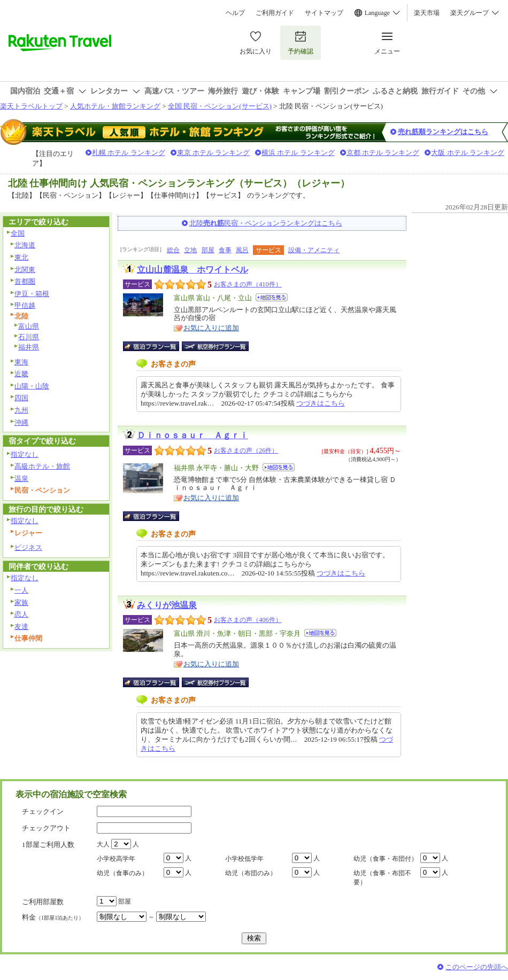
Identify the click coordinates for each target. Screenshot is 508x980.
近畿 (21, 374)
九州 (21, 410)
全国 (18, 233)
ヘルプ (235, 13)
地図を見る (272, 297)
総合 (173, 250)
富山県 (28, 326)
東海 (21, 362)
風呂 (242, 250)
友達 (21, 627)
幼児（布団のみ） (250, 873)
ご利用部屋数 (43, 902)
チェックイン (43, 811)
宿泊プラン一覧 (156, 346)
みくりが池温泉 (167, 605)
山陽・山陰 (31, 386)
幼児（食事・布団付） (385, 858)
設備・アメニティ (314, 250)
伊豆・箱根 (31, 294)
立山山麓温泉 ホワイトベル (192, 269)
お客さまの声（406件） (248, 620)
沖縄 (21, 422)
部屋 (208, 250)
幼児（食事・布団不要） (382, 877)
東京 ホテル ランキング (213, 153)
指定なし (25, 454)
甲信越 (24, 305)
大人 (103, 844)
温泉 (21, 479)
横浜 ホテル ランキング (298, 153)
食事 (225, 250)
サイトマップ (324, 13)
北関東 (24, 270)
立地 (190, 250)
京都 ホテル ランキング (383, 153)
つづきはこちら (320, 403)
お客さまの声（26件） (246, 450)
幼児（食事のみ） (122, 873)
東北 (21, 257)
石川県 (28, 337)
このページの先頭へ (476, 967)
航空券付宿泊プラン (215, 346)
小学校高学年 (116, 858)
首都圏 (24, 281)
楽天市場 (427, 13)
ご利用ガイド (275, 13)
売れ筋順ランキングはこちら (443, 132)
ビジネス (28, 547)
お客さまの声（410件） (248, 284)
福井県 (28, 347)
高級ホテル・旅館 (42, 466)
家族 (21, 602)
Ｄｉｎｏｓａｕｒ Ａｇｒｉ (192, 435)
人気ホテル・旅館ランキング (115, 106)
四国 (21, 398)
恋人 (21, 614)
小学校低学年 (244, 858)
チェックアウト (46, 828)
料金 (53, 917)
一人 (21, 590)
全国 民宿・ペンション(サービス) (220, 106)
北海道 (24, 245)
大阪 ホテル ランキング (467, 153)
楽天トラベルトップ (31, 106)
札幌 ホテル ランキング (128, 153)
